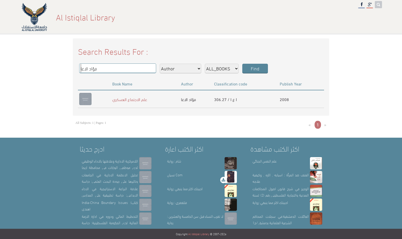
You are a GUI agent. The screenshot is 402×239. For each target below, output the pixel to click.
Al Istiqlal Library (198, 233)
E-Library (351, 17)
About (283, 17)
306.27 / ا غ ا (225, 99)
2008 (284, 99)
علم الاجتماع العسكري (129, 99)
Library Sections (315, 17)
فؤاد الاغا (188, 99)
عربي (373, 17)
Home (262, 17)
